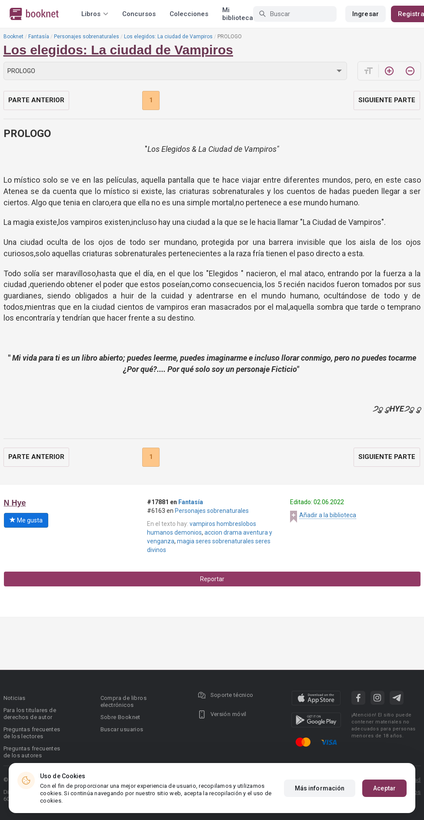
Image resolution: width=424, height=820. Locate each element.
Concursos (139, 14)
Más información (320, 788)
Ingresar (365, 14)
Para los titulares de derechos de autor (29, 713)
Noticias (14, 698)
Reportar (212, 579)
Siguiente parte (386, 100)
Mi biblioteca (237, 14)
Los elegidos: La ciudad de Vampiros (168, 36)
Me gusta (26, 520)
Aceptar (384, 788)
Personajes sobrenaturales (86, 36)
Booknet (13, 36)
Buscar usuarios (122, 729)
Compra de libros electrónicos (123, 701)
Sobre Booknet (120, 717)
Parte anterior (36, 100)
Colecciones (189, 14)
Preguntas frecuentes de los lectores (31, 733)
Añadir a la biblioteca (327, 515)
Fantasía (38, 36)
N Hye (15, 503)
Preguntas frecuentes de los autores (31, 752)
